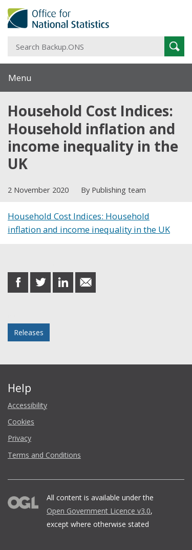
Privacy (19, 438)
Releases (29, 332)
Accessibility (27, 405)
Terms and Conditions (44, 455)
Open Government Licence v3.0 (99, 511)
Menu (20, 78)
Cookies (21, 421)
